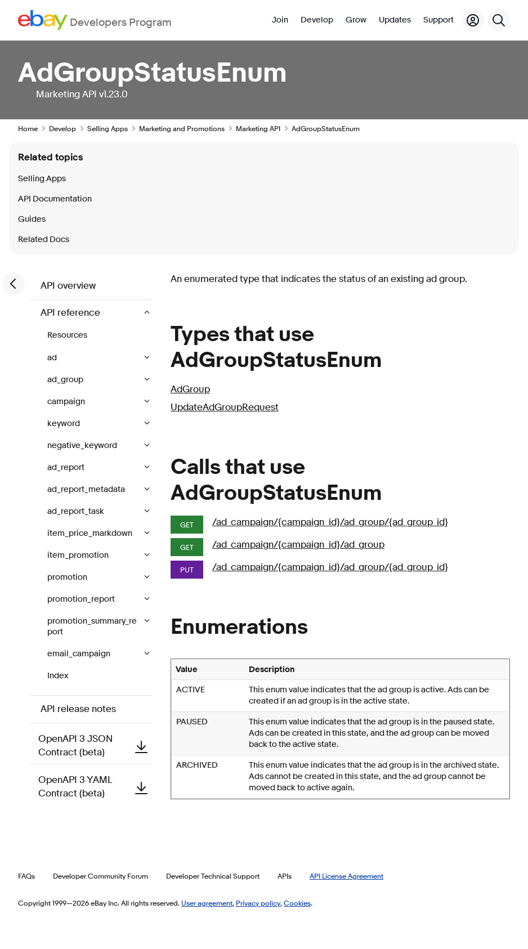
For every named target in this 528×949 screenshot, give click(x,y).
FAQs (26, 875)
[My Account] (473, 20)
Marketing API (258, 128)
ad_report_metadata (87, 489)
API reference (71, 313)
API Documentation (55, 199)
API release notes (78, 709)
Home (28, 128)
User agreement (206, 902)
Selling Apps (107, 128)
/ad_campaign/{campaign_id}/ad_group (298, 544)
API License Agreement (346, 875)
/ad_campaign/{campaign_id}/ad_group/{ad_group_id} (330, 522)
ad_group (66, 379)
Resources (67, 335)
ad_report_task (76, 511)
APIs (285, 875)
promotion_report (82, 599)
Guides (32, 219)
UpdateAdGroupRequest (225, 407)
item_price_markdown (90, 533)
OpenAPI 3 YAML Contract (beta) (95, 786)
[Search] (498, 20)
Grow (356, 20)
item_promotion (78, 555)
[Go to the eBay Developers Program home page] (95, 20)
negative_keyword (83, 445)
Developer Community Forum (100, 875)
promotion (68, 577)
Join (280, 20)
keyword (64, 423)
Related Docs (43, 239)
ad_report (66, 467)
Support (438, 20)
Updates (395, 20)
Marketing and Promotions (182, 128)
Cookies (297, 902)
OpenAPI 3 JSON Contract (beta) (95, 745)
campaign (67, 401)
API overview (68, 286)
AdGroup (190, 389)
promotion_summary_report (92, 626)
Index (57, 675)
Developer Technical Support (212, 875)
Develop (317, 20)
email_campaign (79, 653)
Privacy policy (258, 902)
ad (53, 357)
